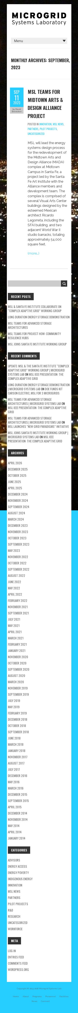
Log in (12, 950)
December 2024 (18, 494)
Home (16, 996)
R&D (10, 910)
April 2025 (15, 488)
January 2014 (16, 838)
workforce (15, 928)
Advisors (14, 860)
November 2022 (18, 556)
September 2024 (18, 506)
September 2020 (18, 669)
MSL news (58, 124)
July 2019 (14, 700)
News (34, 1001)
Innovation (45, 124)
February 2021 (17, 644)
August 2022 (16, 575)
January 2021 (16, 650)
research (14, 916)
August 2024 (16, 513)
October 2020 (17, 663)
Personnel (50, 996)
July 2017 (14, 769)
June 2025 (14, 481)
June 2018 (14, 738)
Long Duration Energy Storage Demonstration (39, 317)
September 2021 (18, 613)
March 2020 (16, 681)
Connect (45, 1001)
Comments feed (18, 963)
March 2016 (16, 788)
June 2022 (14, 581)
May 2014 (14, 825)
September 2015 (18, 800)
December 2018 (17, 719)
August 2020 (16, 675)
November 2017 (17, 756)
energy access (17, 866)
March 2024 (16, 519)
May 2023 (14, 550)
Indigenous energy (20, 878)
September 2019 (18, 694)
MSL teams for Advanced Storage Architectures (30, 325)
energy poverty (18, 872)
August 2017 (16, 763)
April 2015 (15, 807)
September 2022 (18, 569)
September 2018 (18, 731)
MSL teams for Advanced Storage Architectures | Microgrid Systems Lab (34, 401)
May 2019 (14, 706)
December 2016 (17, 775)
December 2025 (18, 469)
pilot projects (48, 129)
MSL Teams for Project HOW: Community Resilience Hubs (34, 335)
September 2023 (18, 544)
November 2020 (18, 656)
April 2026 (15, 463)
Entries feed (16, 957)
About (26, 996)
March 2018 (16, 744)
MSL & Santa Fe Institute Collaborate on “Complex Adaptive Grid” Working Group (35, 308)
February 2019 (17, 713)
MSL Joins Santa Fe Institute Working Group (37, 344)
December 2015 (17, 794)
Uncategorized (36, 134)
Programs (37, 996)
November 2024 (18, 500)
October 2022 (17, 563)
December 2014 (17, 813)
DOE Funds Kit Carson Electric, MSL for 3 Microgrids (35, 391)
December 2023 (18, 525)
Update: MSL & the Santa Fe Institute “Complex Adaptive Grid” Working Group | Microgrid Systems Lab (38, 370)
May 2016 (14, 782)
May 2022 (14, 588)
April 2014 (15, 832)
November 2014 (18, 819)
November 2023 (18, 531)
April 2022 (15, 594)
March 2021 (16, 638)
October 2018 (17, 725)
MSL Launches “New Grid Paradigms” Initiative (38, 426)
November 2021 (18, 606)
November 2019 (18, 688)
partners (33, 129)
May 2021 (14, 625)
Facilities (63, 996)
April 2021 (15, 631)
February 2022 (17, 600)
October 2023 (17, 538)
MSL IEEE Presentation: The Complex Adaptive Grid (35, 376)
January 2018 (16, 750)
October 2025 (17, 475)
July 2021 (14, 619)
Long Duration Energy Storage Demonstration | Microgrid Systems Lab (39, 386)
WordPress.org (18, 969)
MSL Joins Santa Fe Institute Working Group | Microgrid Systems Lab (38, 434)
